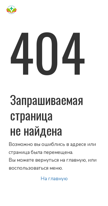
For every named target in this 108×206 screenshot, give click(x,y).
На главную (54, 178)
